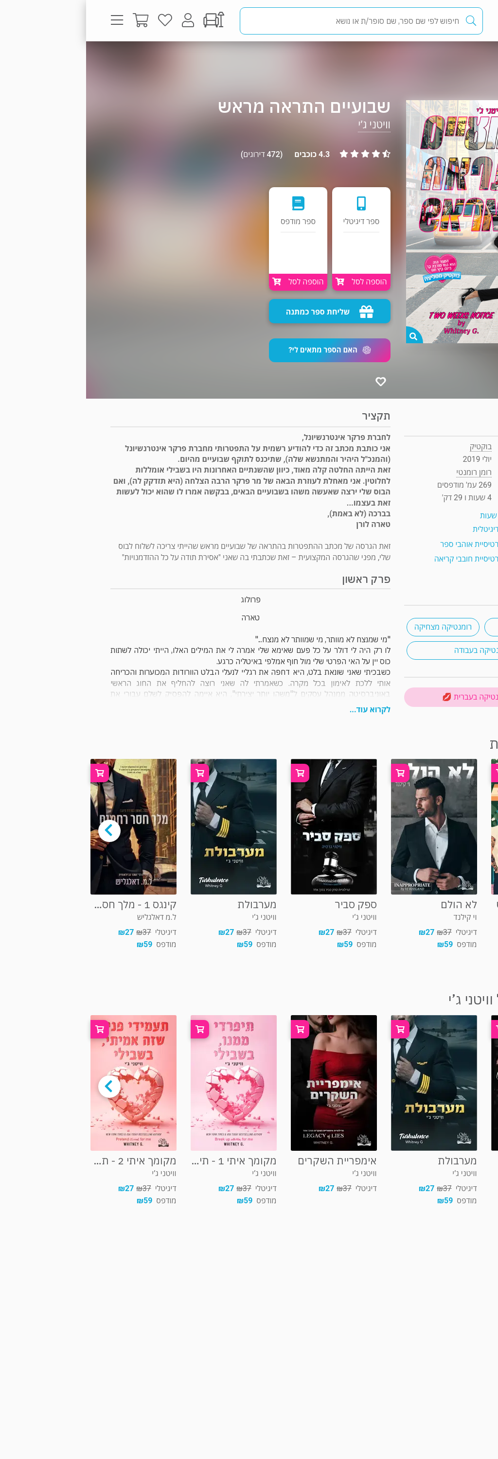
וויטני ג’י (288, 125)
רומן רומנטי (441, 60)
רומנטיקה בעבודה (396, 650)
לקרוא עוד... (284, 709)
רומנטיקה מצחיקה (357, 627)
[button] (243, 350)
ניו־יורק (434, 627)
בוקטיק (395, 446)
